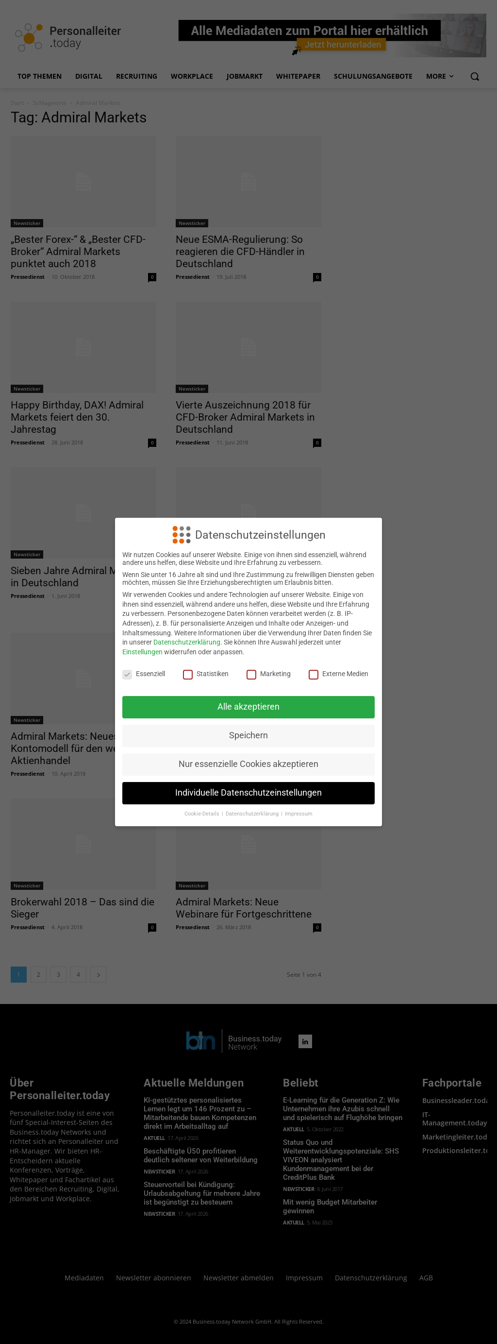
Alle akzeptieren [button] (248, 707)
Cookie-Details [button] (202, 814)
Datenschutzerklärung (186, 642)
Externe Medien (338, 674)
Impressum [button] (299, 814)
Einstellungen (142, 652)
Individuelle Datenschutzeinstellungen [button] (248, 793)
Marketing (269, 674)
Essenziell (143, 674)
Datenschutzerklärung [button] (253, 814)
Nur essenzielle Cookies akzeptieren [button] (248, 764)
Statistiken (206, 674)
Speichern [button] (248, 735)
